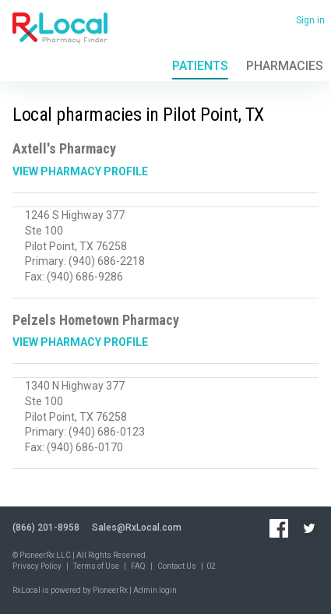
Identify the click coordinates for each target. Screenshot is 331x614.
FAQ (138, 566)
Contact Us (176, 566)
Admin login (155, 590)
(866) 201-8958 (45, 527)
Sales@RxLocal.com (136, 527)
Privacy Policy (37, 566)
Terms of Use (96, 566)
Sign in (310, 20)
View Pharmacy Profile (80, 171)
